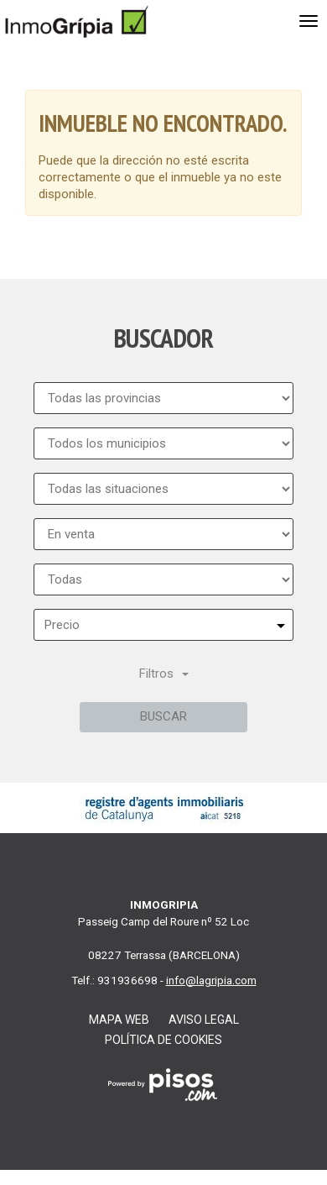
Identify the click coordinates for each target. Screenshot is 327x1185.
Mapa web (119, 1019)
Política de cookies (163, 1039)
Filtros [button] (164, 673)
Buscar (163, 716)
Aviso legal (204, 1019)
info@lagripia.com (211, 980)
